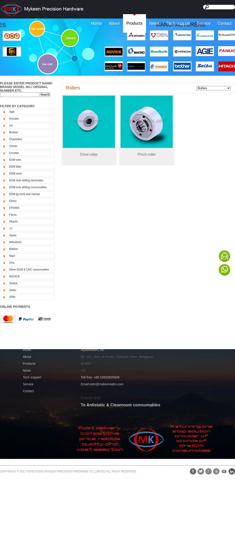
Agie (12, 111)
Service (204, 23)
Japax (12, 235)
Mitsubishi (15, 242)
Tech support (178, 23)
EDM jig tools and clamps (24, 194)
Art (11, 125)
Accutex (14, 118)
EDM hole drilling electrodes (26, 180)
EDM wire (15, 159)
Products (134, 23)
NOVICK (14, 276)
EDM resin (15, 173)
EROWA (14, 207)
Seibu (12, 290)
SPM (12, 297)
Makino (13, 249)
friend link (90, 398)
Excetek (14, 153)
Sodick (13, 283)
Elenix (13, 201)
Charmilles (15, 139)
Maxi (12, 255)
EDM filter (15, 166)
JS (10, 228)
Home (96, 23)
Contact (224, 23)
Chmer (13, 146)
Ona (11, 262)
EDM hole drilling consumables (28, 187)
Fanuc (13, 214)
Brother (13, 132)
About (114, 23)
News (154, 23)
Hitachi (13, 221)
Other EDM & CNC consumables (29, 269)
